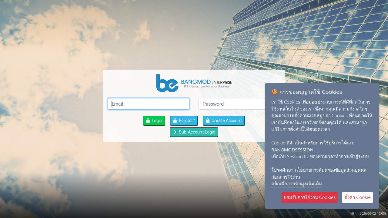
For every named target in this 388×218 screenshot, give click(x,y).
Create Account (224, 120)
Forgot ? (184, 120)
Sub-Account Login (194, 132)
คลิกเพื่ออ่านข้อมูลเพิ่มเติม (296, 183)
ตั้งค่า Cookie (357, 197)
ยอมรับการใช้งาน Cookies (310, 197)
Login (154, 120)
